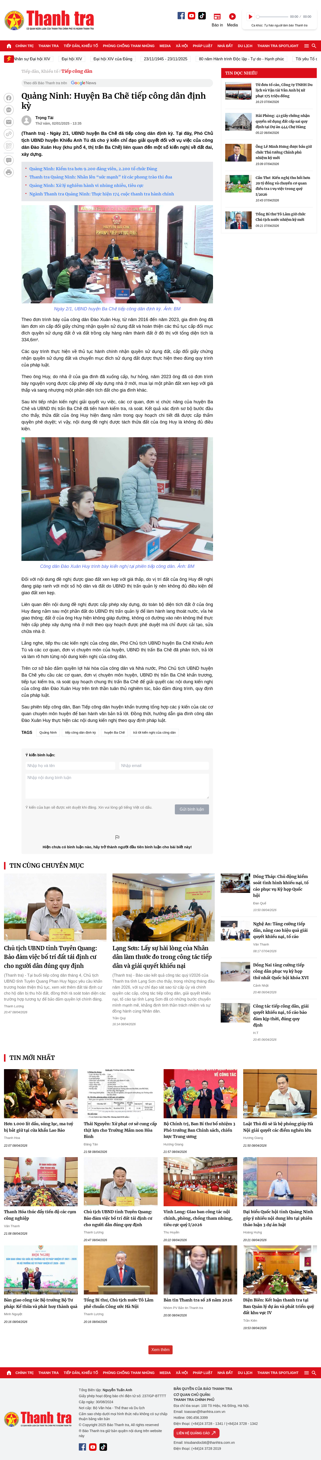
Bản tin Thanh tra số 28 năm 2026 (198, 1299)
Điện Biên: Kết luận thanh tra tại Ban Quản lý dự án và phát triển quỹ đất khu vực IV (278, 1306)
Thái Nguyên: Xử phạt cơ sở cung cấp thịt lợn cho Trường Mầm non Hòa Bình (120, 1130)
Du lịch (245, 46)
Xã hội (182, 46)
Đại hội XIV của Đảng (120, 59)
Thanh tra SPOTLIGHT (278, 46)
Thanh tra (48, 46)
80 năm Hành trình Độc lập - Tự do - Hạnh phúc (249, 59)
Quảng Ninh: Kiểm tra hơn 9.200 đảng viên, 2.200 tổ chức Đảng (93, 168)
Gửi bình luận (192, 809)
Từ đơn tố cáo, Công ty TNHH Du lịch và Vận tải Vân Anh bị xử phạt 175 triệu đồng (284, 90)
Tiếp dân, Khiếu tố (81, 46)
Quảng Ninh (48, 732)
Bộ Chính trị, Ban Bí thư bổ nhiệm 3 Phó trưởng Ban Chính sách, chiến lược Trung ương (199, 1130)
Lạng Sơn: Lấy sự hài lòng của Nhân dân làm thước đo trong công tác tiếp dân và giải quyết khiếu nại (162, 957)
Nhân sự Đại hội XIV (39, 59)
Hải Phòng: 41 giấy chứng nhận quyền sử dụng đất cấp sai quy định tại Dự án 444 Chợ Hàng (283, 121)
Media (165, 46)
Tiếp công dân (76, 71)
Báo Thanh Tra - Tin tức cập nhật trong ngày (49, 20)
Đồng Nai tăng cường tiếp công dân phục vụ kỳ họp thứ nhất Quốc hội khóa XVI (281, 971)
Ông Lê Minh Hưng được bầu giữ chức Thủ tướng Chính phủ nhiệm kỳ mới (284, 152)
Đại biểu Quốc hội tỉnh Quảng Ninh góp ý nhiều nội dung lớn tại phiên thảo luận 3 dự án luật (278, 1218)
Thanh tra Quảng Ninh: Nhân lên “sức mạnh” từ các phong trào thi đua (100, 176)
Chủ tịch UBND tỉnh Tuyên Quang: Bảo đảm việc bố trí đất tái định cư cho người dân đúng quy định (50, 957)
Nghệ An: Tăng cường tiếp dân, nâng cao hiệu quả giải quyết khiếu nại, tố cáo (280, 930)
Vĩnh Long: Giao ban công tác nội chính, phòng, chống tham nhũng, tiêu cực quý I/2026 (198, 1218)
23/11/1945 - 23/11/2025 (173, 59)
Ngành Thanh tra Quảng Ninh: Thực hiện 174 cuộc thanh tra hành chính (101, 193)
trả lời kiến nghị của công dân (154, 732)
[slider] (272, 16)
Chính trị (24, 46)
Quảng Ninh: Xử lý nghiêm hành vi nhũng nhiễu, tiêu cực (86, 185)
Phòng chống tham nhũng (129, 46)
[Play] (250, 16)
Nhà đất (225, 46)
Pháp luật (203, 46)
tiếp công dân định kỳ (80, 732)
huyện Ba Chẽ (114, 732)
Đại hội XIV (79, 59)
